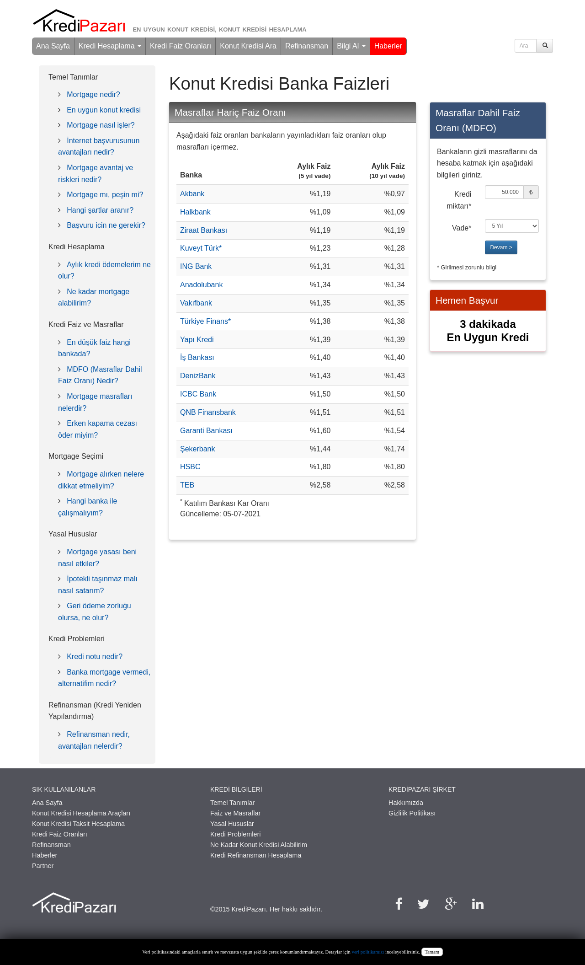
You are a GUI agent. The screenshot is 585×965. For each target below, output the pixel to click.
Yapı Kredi (197, 339)
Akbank (192, 194)
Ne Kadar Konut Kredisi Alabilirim (258, 844)
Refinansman (306, 46)
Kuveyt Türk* (201, 248)
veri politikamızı (368, 951)
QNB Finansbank (208, 412)
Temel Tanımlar (232, 802)
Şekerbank (197, 449)
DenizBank (197, 376)
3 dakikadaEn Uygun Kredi (488, 330)
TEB (187, 485)
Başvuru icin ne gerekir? (106, 225)
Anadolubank (201, 285)
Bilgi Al (351, 46)
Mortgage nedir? (93, 94)
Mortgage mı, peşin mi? (105, 194)
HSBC (190, 467)
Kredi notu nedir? (94, 656)
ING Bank (196, 266)
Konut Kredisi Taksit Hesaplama (78, 823)
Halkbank (195, 212)
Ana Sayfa (53, 46)
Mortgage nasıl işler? (101, 125)
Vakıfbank (196, 303)
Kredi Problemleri (235, 834)
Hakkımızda (405, 802)
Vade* (461, 228)
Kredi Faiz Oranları (180, 46)
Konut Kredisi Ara (248, 46)
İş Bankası (197, 357)
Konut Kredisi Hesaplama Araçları (81, 813)
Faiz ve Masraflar (235, 813)
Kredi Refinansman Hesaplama (255, 855)
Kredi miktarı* (459, 200)
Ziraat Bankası (203, 230)
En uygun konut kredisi (104, 110)
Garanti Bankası (206, 430)
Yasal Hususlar (232, 823)
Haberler (388, 46)
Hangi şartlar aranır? (100, 210)
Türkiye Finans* (205, 321)
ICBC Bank (198, 394)
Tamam (432, 951)
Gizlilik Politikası (412, 813)
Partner (42, 865)
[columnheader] (218, 171)
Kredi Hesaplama (110, 46)
